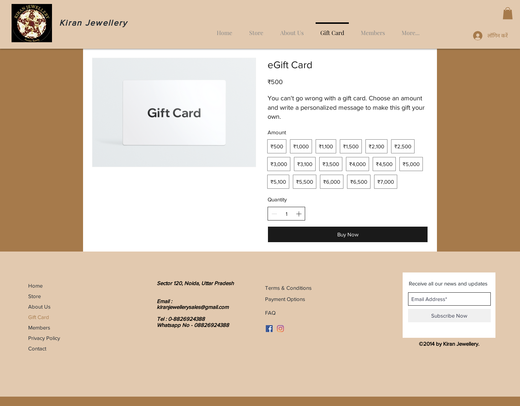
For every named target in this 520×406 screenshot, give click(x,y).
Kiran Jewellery (93, 22)
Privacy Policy (44, 338)
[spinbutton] (286, 214)
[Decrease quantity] (274, 214)
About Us (39, 307)
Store (34, 296)
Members (39, 327)
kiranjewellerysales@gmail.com (193, 307)
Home (35, 286)
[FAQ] (280, 312)
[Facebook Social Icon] (269, 328)
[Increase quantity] (299, 214)
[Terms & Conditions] (331, 287)
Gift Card (38, 317)
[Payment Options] (324, 299)
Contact (37, 348)
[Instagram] (280, 328)
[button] (508, 13)
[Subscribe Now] (449, 315)
